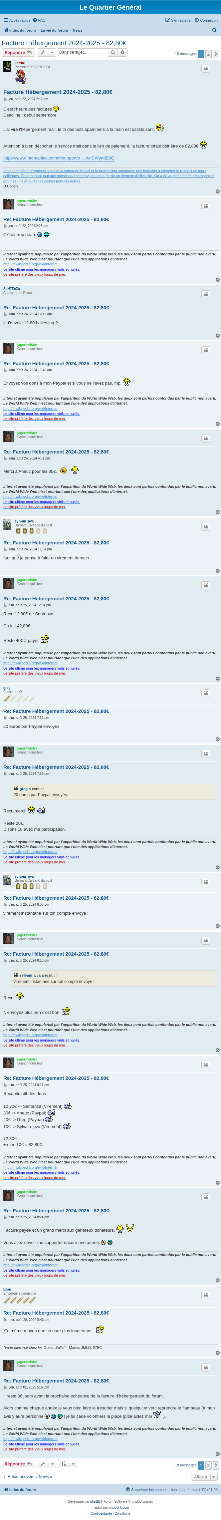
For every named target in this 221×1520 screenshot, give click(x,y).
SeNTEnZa (11, 289)
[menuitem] (39, 20)
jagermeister (27, 200)
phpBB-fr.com (119, 1507)
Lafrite (20, 63)
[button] (216, 54)
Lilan (7, 1289)
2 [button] (208, 54)
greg (7, 688)
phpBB (95, 1501)
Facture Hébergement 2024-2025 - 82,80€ (64, 43)
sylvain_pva (24, 521)
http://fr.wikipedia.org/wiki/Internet (30, 264)
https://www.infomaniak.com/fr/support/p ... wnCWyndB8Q (58, 157)
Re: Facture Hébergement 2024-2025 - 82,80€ (56, 219)
